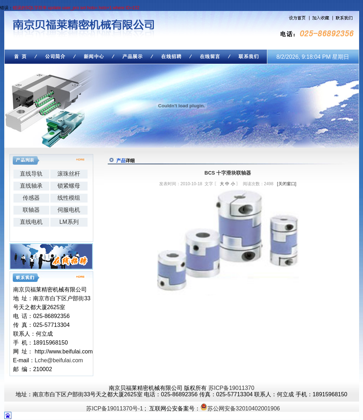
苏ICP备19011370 (231, 388)
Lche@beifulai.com (59, 360)
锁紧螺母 (68, 186)
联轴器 (31, 210)
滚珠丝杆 (68, 174)
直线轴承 (31, 186)
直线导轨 (31, 174)
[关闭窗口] (286, 183)
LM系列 (68, 222)
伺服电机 (68, 210)
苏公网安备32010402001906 (243, 408)
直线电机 (31, 222)
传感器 (31, 198)
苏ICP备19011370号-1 (114, 408)
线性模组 (68, 198)
